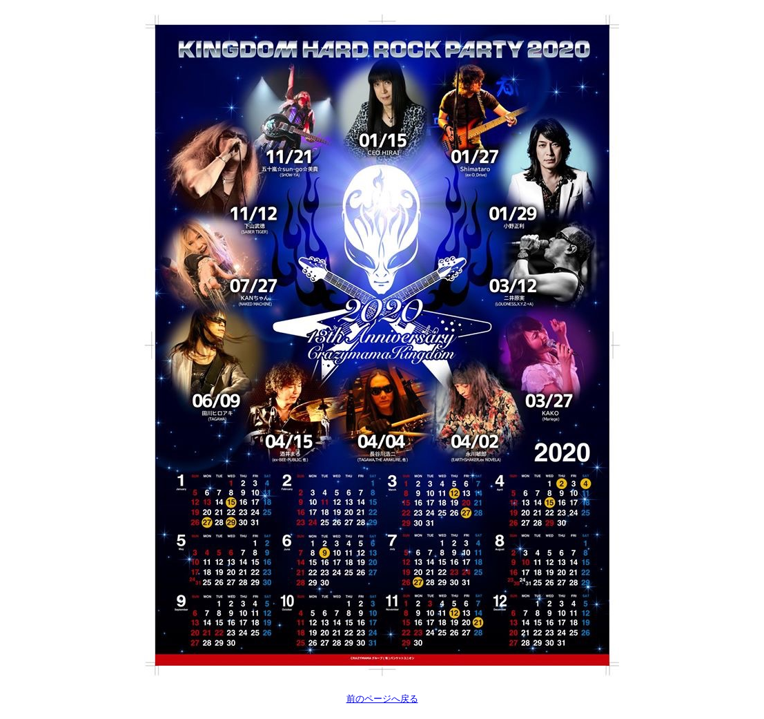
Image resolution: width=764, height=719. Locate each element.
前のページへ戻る (382, 698)
